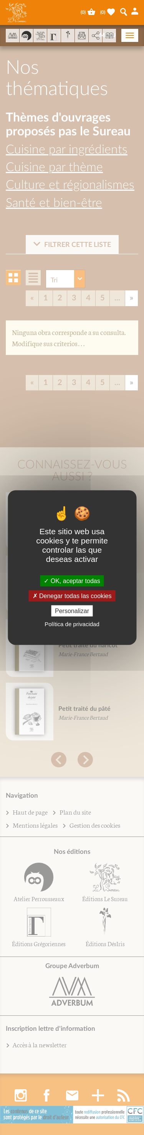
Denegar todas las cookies (72, 595)
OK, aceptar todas (72, 580)
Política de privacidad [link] (72, 624)
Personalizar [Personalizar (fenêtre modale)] (72, 611)
